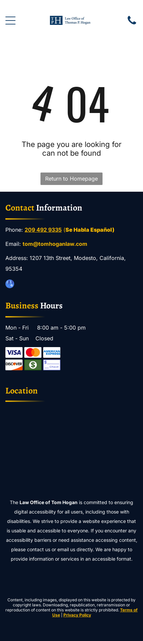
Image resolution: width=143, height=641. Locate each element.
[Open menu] (10, 20)
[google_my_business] (9, 284)
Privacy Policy (77, 614)
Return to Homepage (71, 178)
